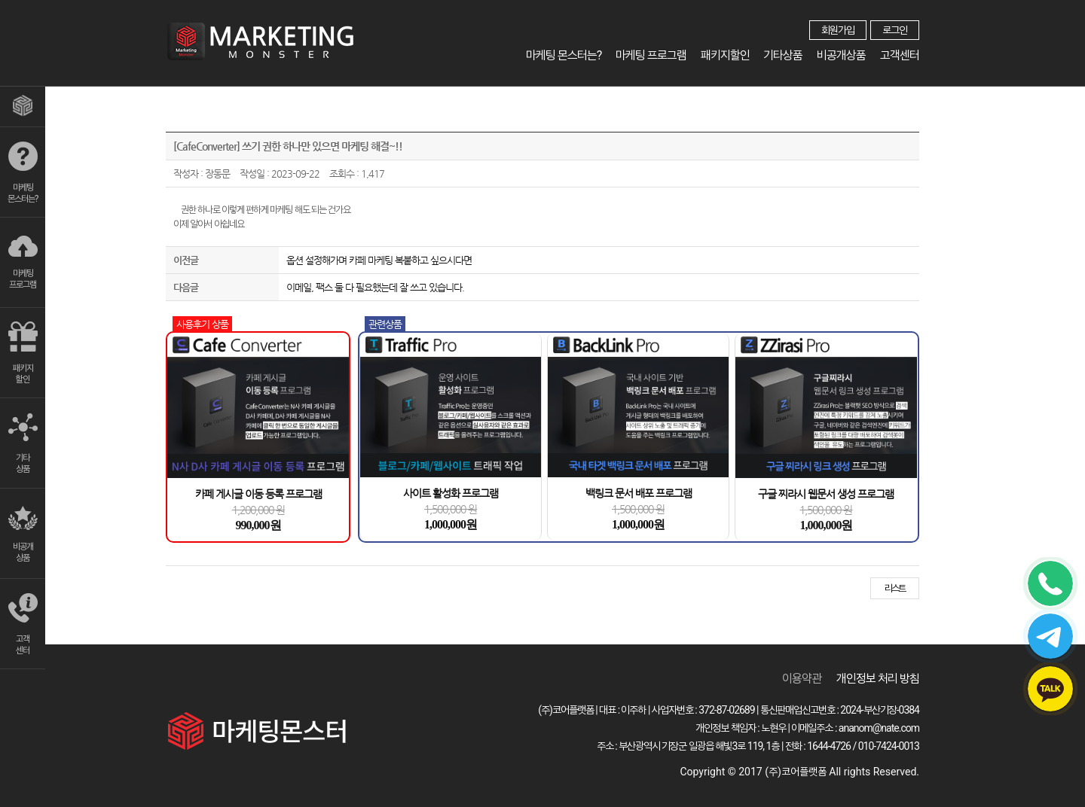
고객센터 (899, 55)
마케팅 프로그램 (653, 55)
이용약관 (801, 678)
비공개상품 (842, 55)
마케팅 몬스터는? (567, 55)
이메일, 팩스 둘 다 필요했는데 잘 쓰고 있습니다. (375, 287)
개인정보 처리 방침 (877, 678)
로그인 (894, 30)
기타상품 (784, 55)
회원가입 (837, 30)
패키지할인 (726, 55)
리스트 (895, 588)
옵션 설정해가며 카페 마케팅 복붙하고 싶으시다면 (379, 260)
